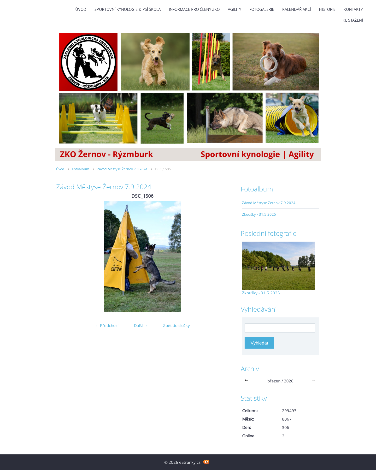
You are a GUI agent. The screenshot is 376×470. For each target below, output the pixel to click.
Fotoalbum (80, 169)
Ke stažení (353, 20)
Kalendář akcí (296, 9)
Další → (141, 325)
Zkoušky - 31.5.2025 (259, 214)
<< (247, 381)
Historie (327, 9)
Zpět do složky (176, 325)
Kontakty (353, 9)
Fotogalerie (261, 9)
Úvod (80, 9)
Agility (234, 9)
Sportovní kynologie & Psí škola (127, 9)
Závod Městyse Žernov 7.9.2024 (122, 169)
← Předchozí (106, 325)
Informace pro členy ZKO (194, 9)
